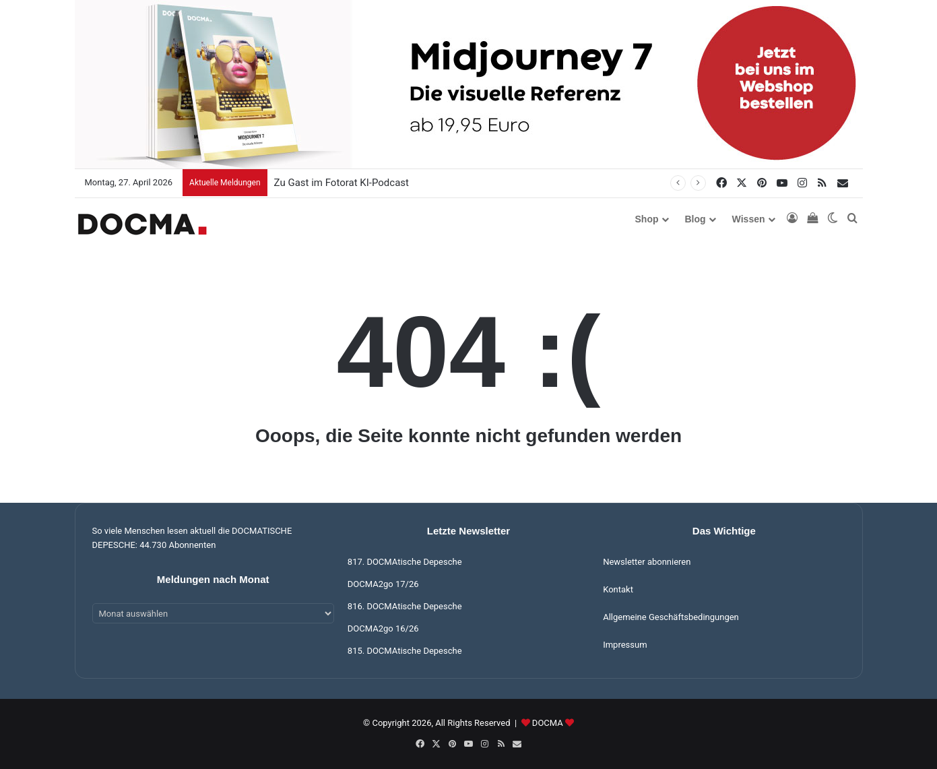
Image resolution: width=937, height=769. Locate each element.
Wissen (748, 219)
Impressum (625, 645)
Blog (695, 219)
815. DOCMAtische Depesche (405, 651)
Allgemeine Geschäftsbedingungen (671, 617)
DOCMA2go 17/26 (383, 584)
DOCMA (547, 723)
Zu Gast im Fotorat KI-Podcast (341, 183)
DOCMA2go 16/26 (383, 628)
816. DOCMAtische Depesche (405, 606)
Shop (647, 219)
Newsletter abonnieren (646, 562)
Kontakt (618, 589)
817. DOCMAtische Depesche (405, 562)
